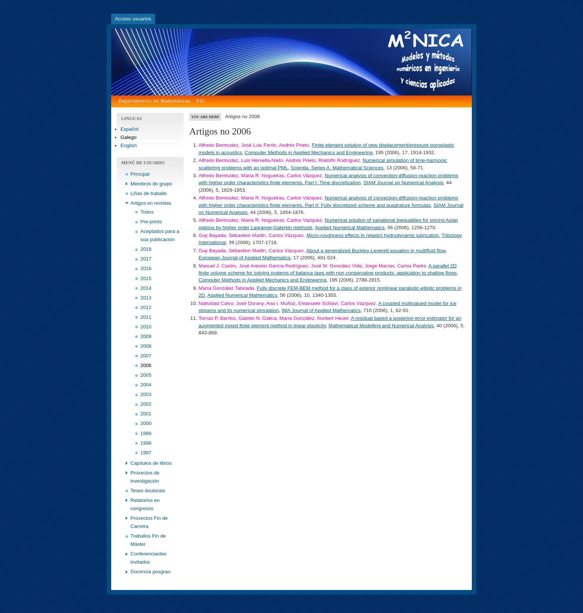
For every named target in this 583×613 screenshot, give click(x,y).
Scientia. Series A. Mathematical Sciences (337, 168)
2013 (146, 298)
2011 (146, 317)
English (128, 145)
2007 (146, 356)
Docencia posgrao (151, 571)
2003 (146, 394)
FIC (201, 101)
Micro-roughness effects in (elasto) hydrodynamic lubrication (372, 235)
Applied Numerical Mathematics (350, 227)
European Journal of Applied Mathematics (244, 257)
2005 (146, 375)
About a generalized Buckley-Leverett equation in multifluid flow (375, 250)
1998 (146, 443)
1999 (146, 433)
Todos (147, 212)
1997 (146, 452)
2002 (146, 404)
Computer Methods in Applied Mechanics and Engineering (309, 152)
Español (129, 129)
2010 (146, 327)
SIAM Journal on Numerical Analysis (403, 182)
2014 (146, 288)
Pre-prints (151, 221)
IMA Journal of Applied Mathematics (321, 310)
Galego (128, 137)
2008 (146, 346)
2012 (146, 307)
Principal (140, 174)
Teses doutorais (148, 490)
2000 (146, 423)
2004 (146, 384)
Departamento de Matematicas (154, 101)
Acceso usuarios (133, 19)
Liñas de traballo (149, 193)
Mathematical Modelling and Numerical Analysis (381, 325)
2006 (146, 365)
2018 (146, 249)
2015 (146, 278)
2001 (146, 413)
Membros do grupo (151, 184)
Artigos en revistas (151, 203)
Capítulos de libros (151, 463)
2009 (146, 336)
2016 (146, 268)
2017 (146, 259)
